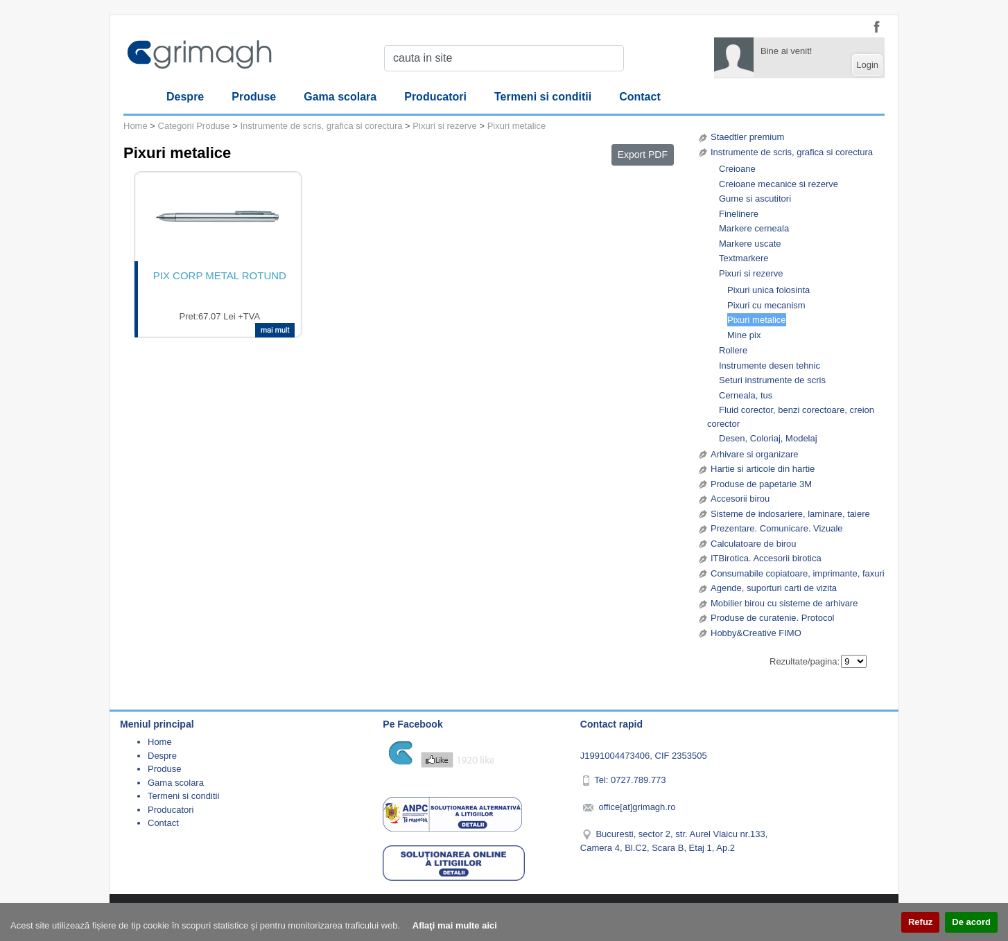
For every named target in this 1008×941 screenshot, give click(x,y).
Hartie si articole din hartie (763, 469)
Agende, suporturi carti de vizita (774, 588)
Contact (640, 97)
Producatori (435, 97)
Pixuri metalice (756, 320)
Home (135, 126)
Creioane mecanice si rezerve (778, 184)
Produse (254, 97)
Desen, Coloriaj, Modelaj (768, 438)
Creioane (737, 169)
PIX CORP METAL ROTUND (219, 275)
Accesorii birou (740, 498)
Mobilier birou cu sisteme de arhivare (784, 603)
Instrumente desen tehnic (769, 365)
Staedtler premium (747, 137)
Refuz (920, 922)
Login (867, 65)
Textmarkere (744, 258)
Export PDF (643, 154)
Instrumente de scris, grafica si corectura (792, 152)
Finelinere (738, 214)
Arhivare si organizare (754, 454)
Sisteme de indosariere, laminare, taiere (790, 514)
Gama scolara (340, 97)
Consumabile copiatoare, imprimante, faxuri (798, 573)
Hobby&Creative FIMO (756, 633)
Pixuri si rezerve (751, 273)
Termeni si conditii (542, 97)
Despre (185, 97)
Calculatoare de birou (754, 543)
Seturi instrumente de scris (772, 380)
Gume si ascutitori (755, 198)
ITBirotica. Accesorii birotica (766, 558)
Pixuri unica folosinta (768, 290)
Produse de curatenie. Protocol (773, 618)
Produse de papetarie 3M (761, 484)
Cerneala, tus (745, 395)
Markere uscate (750, 243)
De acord (971, 922)
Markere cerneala (754, 228)
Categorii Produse (194, 126)
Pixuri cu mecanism (766, 305)
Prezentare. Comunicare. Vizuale (777, 528)
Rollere (733, 350)
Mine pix (744, 335)
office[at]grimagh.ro (636, 807)
